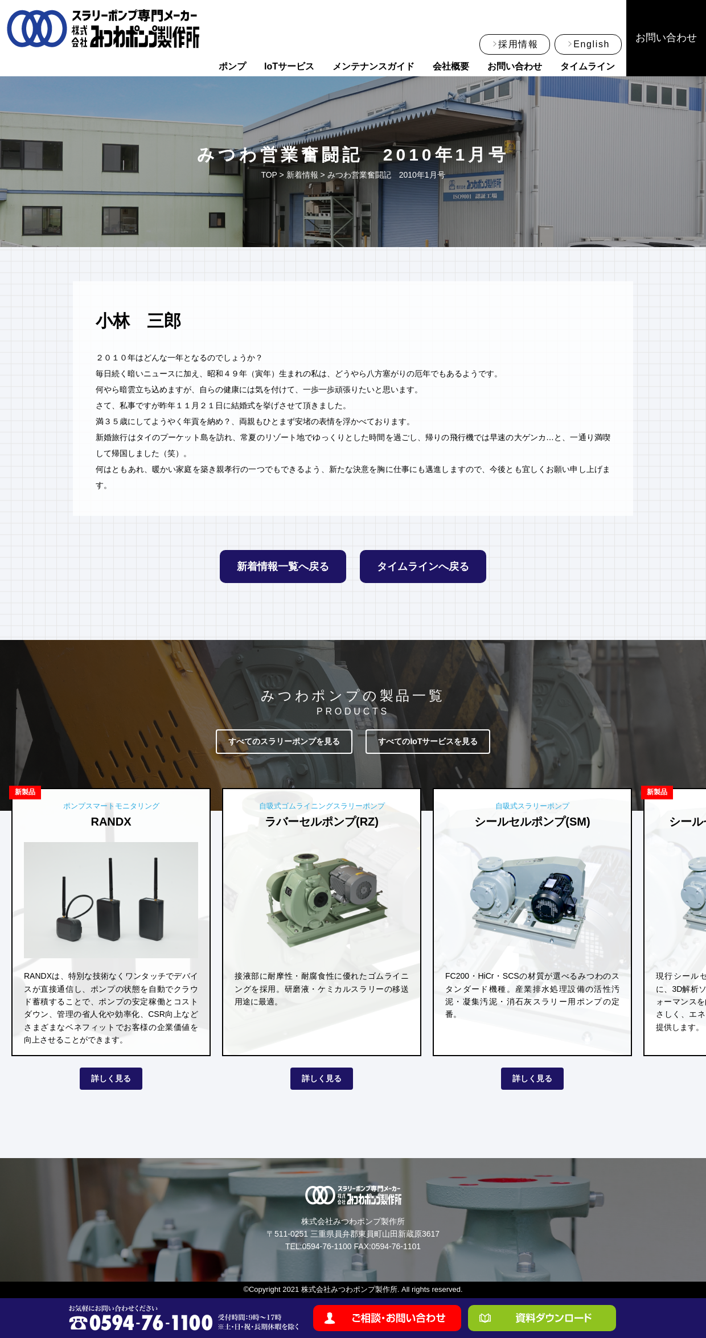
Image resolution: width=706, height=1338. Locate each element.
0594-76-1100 (326, 1246)
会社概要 (451, 66)
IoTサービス (289, 66)
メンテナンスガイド (373, 66)
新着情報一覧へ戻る (283, 566)
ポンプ (232, 66)
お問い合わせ (514, 66)
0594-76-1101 (396, 1246)
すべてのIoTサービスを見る (428, 741)
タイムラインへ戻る (423, 566)
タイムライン (587, 66)
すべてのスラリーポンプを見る (284, 741)
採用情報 (518, 44)
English (591, 44)
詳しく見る (111, 1078)
